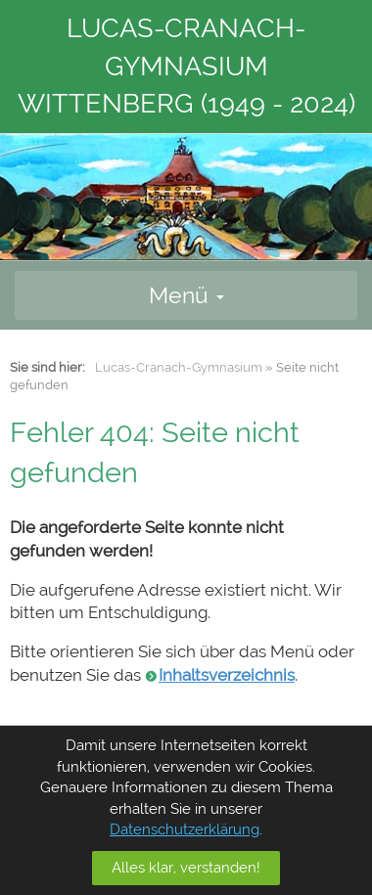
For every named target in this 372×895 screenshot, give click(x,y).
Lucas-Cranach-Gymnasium (178, 367)
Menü (186, 295)
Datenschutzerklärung (184, 829)
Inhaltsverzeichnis (227, 675)
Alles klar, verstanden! (186, 867)
